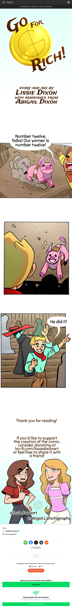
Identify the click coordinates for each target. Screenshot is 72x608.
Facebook (31, 542)
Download (36, 584)
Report (36, 556)
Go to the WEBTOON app (36, 604)
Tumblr (41, 542)
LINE (26, 542)
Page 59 (10, 2)
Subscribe (37, 548)
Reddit (46, 542)
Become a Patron (36, 570)
